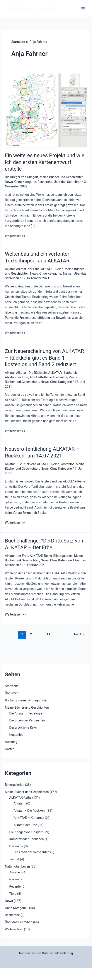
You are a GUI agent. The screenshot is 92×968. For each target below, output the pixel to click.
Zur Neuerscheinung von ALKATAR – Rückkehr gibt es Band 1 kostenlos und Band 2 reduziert (44, 358)
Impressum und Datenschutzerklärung (46, 953)
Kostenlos (16, 735)
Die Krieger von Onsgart (21, 177)
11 (48, 634)
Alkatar (10, 269)
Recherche (44, 182)
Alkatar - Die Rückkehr (31, 373)
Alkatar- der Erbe (27, 269)
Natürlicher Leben (17, 866)
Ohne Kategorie (25, 182)
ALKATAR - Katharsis (62, 373)
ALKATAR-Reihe (52, 269)
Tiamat (68, 273)
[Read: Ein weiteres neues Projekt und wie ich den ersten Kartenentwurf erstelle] (46, 110)
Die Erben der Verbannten (27, 720)
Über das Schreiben (67, 182)
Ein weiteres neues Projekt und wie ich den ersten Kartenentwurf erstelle (44, 162)
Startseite (12, 686)
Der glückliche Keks (23, 727)
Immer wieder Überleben (26, 839)
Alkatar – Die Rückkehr (30, 811)
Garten (9, 749)
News (9, 182)
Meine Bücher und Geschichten (61, 177)
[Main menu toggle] (83, 8)
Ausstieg (11, 742)
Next (79, 634)
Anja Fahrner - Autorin (29, 8)
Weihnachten (14, 929)
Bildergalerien (63, 556)
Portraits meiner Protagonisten (26, 700)
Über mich (12, 693)
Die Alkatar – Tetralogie (25, 713)
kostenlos (60, 377)
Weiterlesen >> (15, 236)
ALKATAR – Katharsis (29, 818)
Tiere (12, 894)
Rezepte (14, 886)
